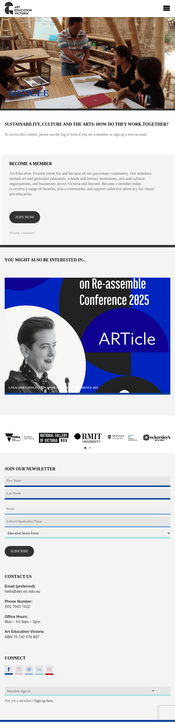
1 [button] (85, 448)
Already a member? (22, 233)
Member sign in (19, 691)
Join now (24, 217)
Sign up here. (44, 701)
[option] (19, 438)
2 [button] (90, 448)
